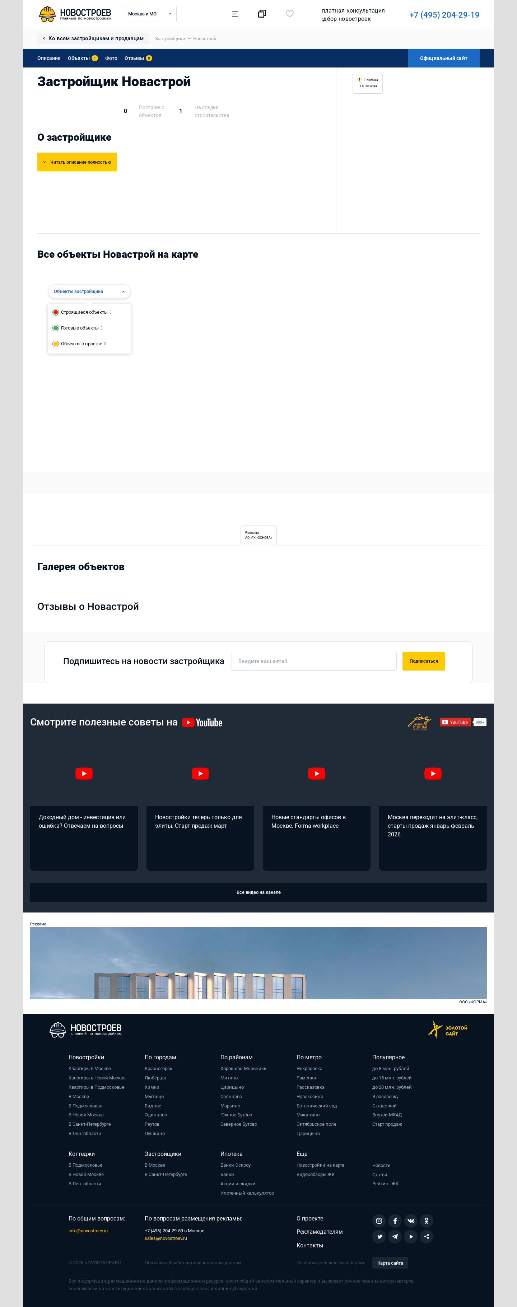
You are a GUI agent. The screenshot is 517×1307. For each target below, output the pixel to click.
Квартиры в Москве (90, 1068)
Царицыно (232, 1087)
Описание (49, 58)
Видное (153, 1105)
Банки (227, 1174)
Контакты (310, 1245)
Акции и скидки (238, 1183)
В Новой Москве (86, 1114)
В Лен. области (85, 1133)
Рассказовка (311, 1087)
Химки (152, 1087)
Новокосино (310, 1096)
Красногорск (158, 1068)
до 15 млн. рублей (392, 1077)
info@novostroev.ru (88, 1230)
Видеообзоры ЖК (316, 1174)
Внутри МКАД (387, 1114)
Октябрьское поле (316, 1124)
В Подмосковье (85, 1105)
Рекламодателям (320, 1231)
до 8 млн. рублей (390, 1068)
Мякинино (308, 1114)
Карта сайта (390, 1263)
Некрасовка (309, 1068)
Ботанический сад (317, 1105)
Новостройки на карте (320, 1165)
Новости (381, 1165)
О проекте (310, 1218)
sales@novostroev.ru (166, 1238)
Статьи (379, 1174)
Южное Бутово (236, 1114)
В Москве (79, 1096)
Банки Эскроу (235, 1165)
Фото (111, 58)
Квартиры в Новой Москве (97, 1077)
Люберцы (155, 1077)
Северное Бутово (238, 1124)
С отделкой (384, 1105)
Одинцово (156, 1114)
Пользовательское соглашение (331, 1262)
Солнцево (231, 1096)
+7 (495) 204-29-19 (345, 14)
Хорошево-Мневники (243, 1068)
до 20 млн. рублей (392, 1087)
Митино (229, 1077)
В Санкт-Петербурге (90, 1124)
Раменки (306, 1077)
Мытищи (154, 1096)
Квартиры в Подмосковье (96, 1087)
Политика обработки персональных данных (193, 1262)
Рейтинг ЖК (385, 1183)
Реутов (152, 1124)
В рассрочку (385, 1096)
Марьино (230, 1105)
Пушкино (155, 1133)
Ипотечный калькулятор (247, 1193)
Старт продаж (387, 1124)
